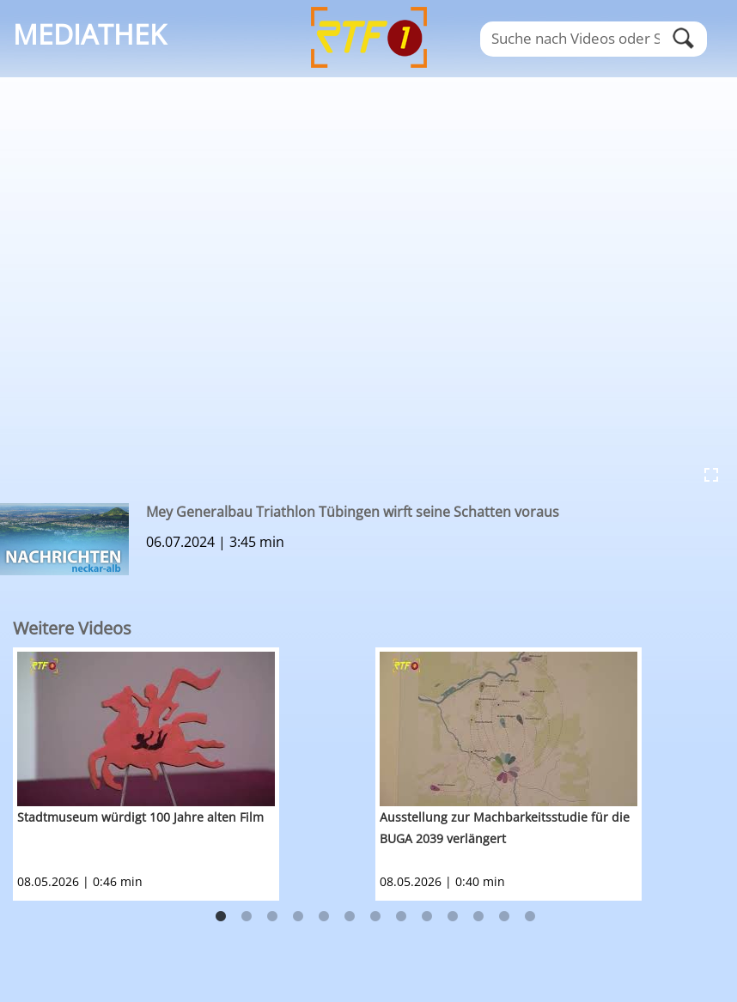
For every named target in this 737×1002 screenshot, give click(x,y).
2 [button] (246, 917)
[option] (194, 774)
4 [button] (298, 917)
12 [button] (504, 917)
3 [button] (272, 917)
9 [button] (427, 917)
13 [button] (530, 917)
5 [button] (323, 917)
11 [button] (478, 917)
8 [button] (401, 917)
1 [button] (220, 917)
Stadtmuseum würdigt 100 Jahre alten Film (140, 817)
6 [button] (349, 917)
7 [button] (375, 917)
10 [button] (452, 917)
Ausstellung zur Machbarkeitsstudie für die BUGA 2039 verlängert (505, 828)
